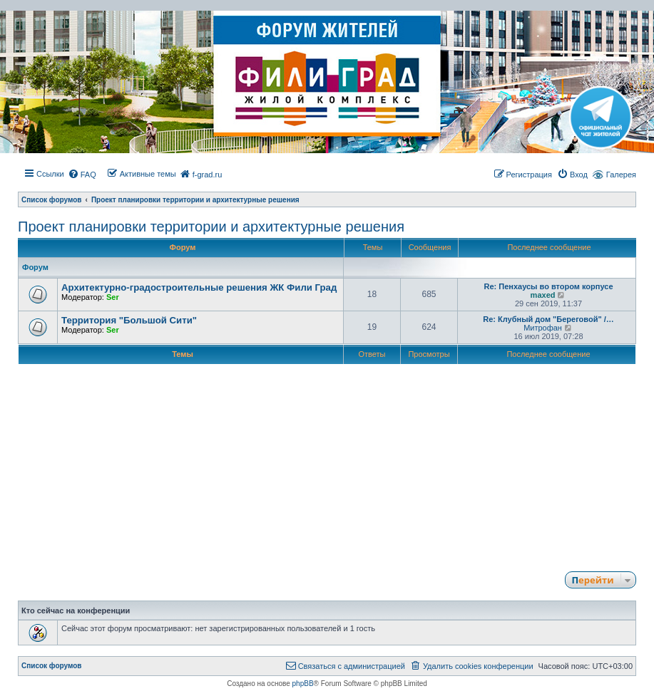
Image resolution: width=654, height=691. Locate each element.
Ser (112, 297)
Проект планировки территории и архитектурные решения (211, 226)
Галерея (621, 174)
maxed (543, 295)
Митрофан (542, 327)
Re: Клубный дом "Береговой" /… (548, 319)
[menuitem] (82, 174)
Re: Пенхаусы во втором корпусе (548, 286)
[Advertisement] (327, 465)
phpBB (303, 683)
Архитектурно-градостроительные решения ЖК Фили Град (199, 287)
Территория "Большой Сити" (129, 320)
